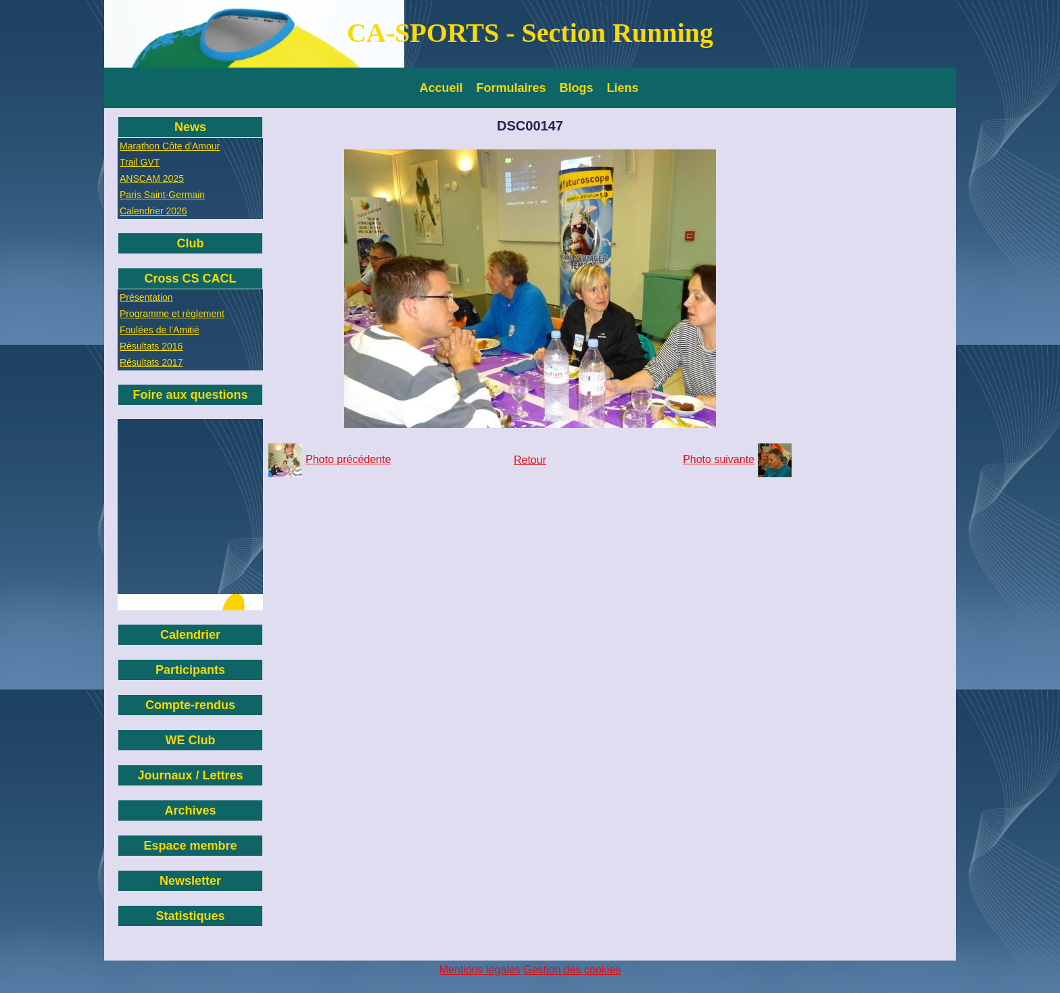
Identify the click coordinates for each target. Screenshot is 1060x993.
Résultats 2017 (151, 362)
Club (190, 243)
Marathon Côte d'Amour (170, 146)
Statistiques (189, 916)
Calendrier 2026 (153, 210)
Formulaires (511, 88)
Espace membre (190, 845)
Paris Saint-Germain (162, 194)
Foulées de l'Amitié (159, 329)
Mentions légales (480, 969)
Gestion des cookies (572, 969)
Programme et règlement (172, 313)
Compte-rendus (190, 705)
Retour (530, 460)
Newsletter (190, 881)
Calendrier (190, 634)
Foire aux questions (189, 395)
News (190, 127)
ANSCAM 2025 (152, 178)
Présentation (146, 297)
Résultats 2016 (151, 346)
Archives (190, 810)
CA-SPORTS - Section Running (530, 33)
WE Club (191, 740)
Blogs (577, 88)
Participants (190, 670)
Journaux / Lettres (190, 775)
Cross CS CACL (190, 278)
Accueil (441, 88)
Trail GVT (140, 162)
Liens (623, 88)
